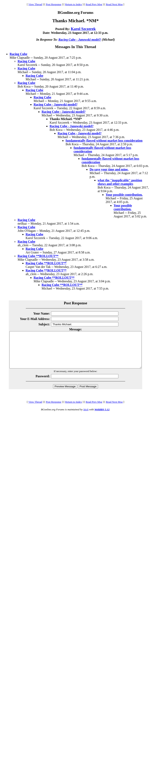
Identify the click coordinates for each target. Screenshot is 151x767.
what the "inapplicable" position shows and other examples (120, 182)
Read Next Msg (114, 4)
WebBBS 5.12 (101, 416)
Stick (85, 416)
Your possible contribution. (124, 194)
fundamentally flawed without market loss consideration (104, 140)
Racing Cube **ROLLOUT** (38, 256)
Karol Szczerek (83, 29)
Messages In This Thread (75, 47)
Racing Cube (18, 54)
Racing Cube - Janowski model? (79, 39)
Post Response (53, 4)
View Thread (35, 4)
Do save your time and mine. (109, 169)
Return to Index (73, 4)
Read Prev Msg (94, 4)
